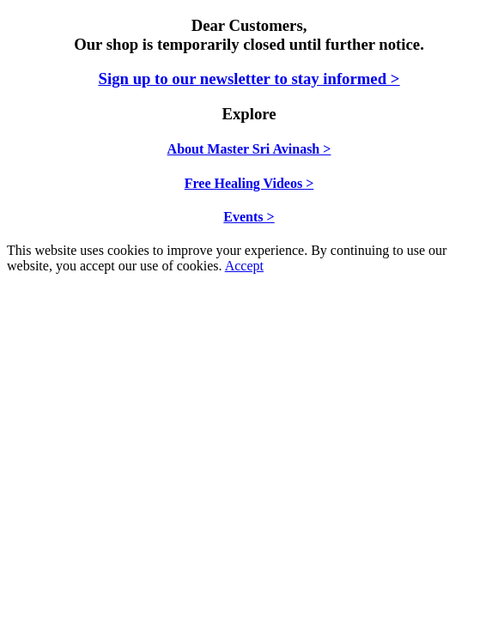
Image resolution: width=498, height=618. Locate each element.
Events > (248, 216)
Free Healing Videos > (249, 183)
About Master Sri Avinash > (249, 149)
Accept (244, 265)
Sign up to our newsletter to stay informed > (249, 79)
